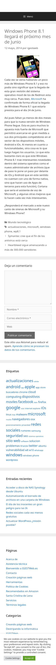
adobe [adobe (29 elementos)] (36, 381)
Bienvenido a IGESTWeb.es (22, 568)
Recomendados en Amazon (22, 591)
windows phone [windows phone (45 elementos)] (31, 455)
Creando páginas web (19, 624)
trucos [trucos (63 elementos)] (24, 446)
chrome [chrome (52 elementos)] (23, 392)
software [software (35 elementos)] (25, 441)
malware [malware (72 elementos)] (21, 414)
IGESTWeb (12, 633)
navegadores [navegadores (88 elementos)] (21, 419)
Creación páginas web (19, 577)
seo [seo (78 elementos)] (25, 436)
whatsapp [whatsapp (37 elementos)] (38, 450)
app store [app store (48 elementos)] (41, 387)
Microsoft (36, 99)
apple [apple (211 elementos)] (30, 386)
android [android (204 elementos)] (13, 386)
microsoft (33, 227)
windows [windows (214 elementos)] (14, 455)
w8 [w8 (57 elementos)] (26, 450)
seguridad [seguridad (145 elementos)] (14, 435)
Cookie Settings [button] (13, 658)
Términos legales (16, 604)
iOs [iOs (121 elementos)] (43, 408)
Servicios (11, 600)
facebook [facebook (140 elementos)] (25, 401)
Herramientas (14, 582)
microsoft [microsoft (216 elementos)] (37, 414)
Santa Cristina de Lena (19, 595)
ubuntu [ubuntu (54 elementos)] (42, 446)
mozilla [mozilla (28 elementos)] (8, 420)
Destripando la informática (22, 628)
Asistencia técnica (16, 564)
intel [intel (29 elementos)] (22, 408)
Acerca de (11, 559)
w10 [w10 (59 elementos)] (31, 450)
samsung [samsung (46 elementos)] (36, 430)
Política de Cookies (17, 586)
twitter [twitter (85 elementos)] (33, 446)
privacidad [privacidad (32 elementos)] (26, 425)
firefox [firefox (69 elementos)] (42, 402)
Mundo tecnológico (19, 222)
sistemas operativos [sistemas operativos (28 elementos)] (36, 436)
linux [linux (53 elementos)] (8, 414)
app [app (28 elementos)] (22, 388)
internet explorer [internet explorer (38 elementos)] (32, 408)
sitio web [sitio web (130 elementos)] (13, 440)
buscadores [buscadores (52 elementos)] (12, 392)
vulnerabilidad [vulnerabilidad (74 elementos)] (15, 450)
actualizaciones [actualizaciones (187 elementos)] (19, 380)
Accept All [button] (29, 658)
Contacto (11, 573)
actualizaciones (17, 227)
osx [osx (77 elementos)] (32, 419)
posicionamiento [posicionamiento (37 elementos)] (13, 425)
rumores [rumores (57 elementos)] (26, 430)
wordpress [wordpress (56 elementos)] (12, 460)
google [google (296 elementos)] (13, 407)
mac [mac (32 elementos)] (13, 414)
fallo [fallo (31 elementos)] (35, 402)
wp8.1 (17, 231)
